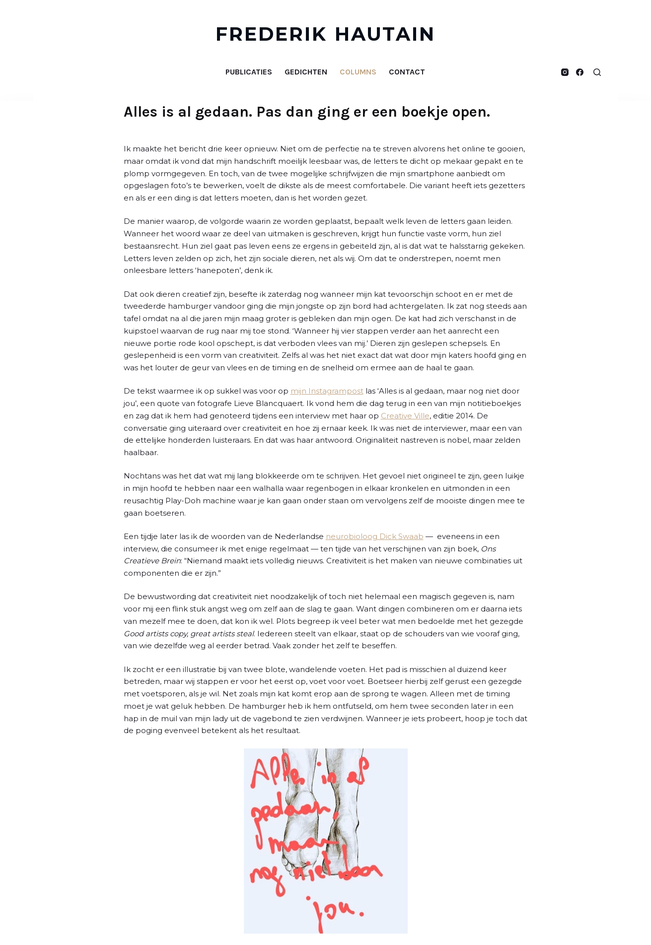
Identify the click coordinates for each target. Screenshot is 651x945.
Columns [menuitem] (358, 71)
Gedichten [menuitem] (306, 71)
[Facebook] (579, 72)
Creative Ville (405, 415)
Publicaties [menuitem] (248, 71)
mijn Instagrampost (326, 391)
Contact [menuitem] (407, 71)
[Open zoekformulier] (597, 72)
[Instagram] (565, 72)
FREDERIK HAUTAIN (325, 34)
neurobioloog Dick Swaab (375, 536)
